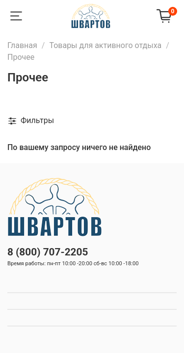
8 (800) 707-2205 (47, 252)
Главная (22, 45)
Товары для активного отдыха (105, 45)
